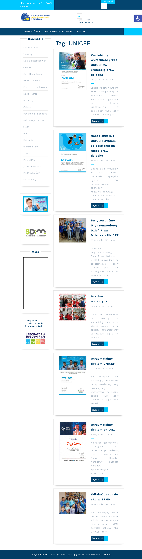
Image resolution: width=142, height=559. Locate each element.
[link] (138, 18)
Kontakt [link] (82, 31)
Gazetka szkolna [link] (32, 73)
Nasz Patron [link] (30, 93)
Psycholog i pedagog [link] (35, 113)
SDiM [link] (26, 126)
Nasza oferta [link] (30, 47)
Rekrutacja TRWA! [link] (33, 120)
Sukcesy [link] (27, 54)
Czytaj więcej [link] (97, 121)
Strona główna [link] (31, 31)
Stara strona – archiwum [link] (58, 31)
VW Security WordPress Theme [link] (94, 554)
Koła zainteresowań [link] (34, 60)
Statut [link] (26, 153)
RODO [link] (27, 133)
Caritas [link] (27, 67)
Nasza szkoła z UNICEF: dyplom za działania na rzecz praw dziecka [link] (103, 145)
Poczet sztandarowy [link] (35, 87)
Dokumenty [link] (29, 179)
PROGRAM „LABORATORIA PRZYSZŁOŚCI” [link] (32, 166)
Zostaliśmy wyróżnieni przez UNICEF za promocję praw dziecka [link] (104, 65)
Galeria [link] (27, 107)
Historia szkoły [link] (32, 80)
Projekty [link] (28, 100)
